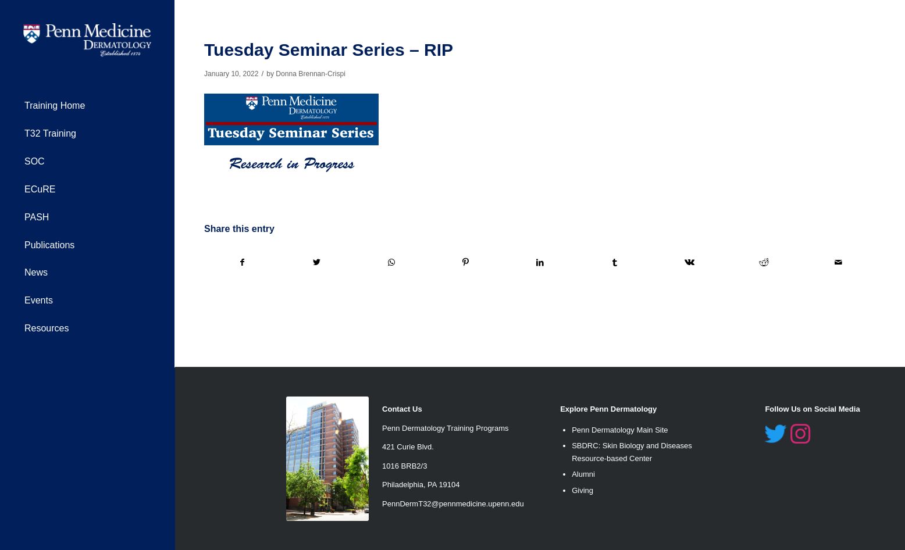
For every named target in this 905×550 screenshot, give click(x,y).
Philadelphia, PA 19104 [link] (420, 484)
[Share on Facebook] (242, 262)
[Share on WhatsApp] (391, 262)
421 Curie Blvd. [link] (408, 446)
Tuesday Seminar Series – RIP (328, 49)
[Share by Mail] (838, 262)
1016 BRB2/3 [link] (404, 466)
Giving (582, 490)
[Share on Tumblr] (615, 262)
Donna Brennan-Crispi (310, 74)
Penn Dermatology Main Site (620, 430)
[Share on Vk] (689, 262)
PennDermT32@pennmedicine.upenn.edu (453, 503)
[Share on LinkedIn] (540, 262)
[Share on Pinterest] (466, 262)
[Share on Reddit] (764, 262)
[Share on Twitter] (317, 262)
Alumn (582, 474)
